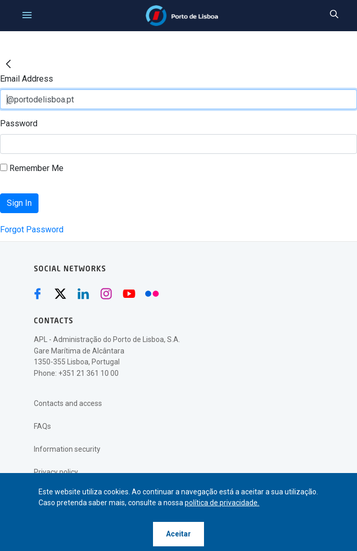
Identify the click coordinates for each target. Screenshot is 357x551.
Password (18, 123)
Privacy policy (56, 472)
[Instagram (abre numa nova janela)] (106, 293)
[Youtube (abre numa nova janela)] (129, 293)
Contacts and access (68, 403)
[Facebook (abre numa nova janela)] (37, 293)
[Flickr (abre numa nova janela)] (152, 293)
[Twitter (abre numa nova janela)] (60, 293)
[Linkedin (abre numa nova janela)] (83, 293)
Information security (67, 449)
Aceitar (178, 534)
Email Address (26, 79)
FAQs (42, 426)
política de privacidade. (222, 502)
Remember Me (31, 168)
